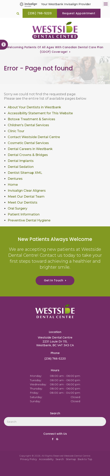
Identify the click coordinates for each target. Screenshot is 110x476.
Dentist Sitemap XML (25, 173)
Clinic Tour (16, 131)
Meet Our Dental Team (26, 196)
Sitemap (71, 459)
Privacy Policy (28, 459)
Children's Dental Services (28, 125)
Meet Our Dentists (22, 202)
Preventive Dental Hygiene (29, 220)
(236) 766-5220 (40, 13)
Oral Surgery (17, 208)
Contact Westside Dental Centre (34, 137)
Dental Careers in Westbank (30, 149)
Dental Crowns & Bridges (28, 155)
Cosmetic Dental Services (28, 143)
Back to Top (85, 459)
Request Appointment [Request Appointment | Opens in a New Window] (78, 13)
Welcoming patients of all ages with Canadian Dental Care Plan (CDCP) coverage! (55, 49)
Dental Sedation (21, 167)
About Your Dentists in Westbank (34, 107)
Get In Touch (53, 280)
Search (60, 459)
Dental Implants (21, 161)
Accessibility (46, 459)
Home (13, 185)
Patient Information (24, 214)
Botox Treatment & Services (31, 119)
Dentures (15, 179)
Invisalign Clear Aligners (27, 190)
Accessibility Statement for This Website (40, 113)
